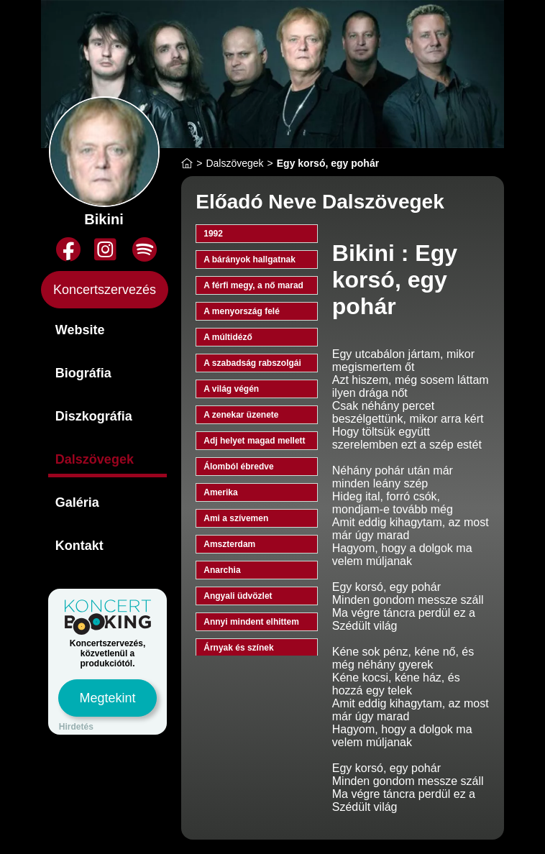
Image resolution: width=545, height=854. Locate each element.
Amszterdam (229, 544)
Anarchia (221, 570)
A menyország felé (241, 311)
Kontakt (79, 545)
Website (80, 330)
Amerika (220, 492)
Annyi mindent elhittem (251, 622)
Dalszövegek (94, 459)
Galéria (77, 502)
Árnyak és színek (238, 648)
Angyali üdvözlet (237, 596)
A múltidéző (227, 337)
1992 (213, 234)
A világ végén (231, 389)
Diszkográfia (93, 416)
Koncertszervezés (104, 290)
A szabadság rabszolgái (252, 363)
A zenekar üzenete (240, 415)
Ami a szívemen (235, 518)
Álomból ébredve (238, 467)
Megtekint (108, 698)
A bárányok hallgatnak (249, 259)
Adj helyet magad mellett (254, 441)
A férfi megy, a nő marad (253, 285)
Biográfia (83, 373)
